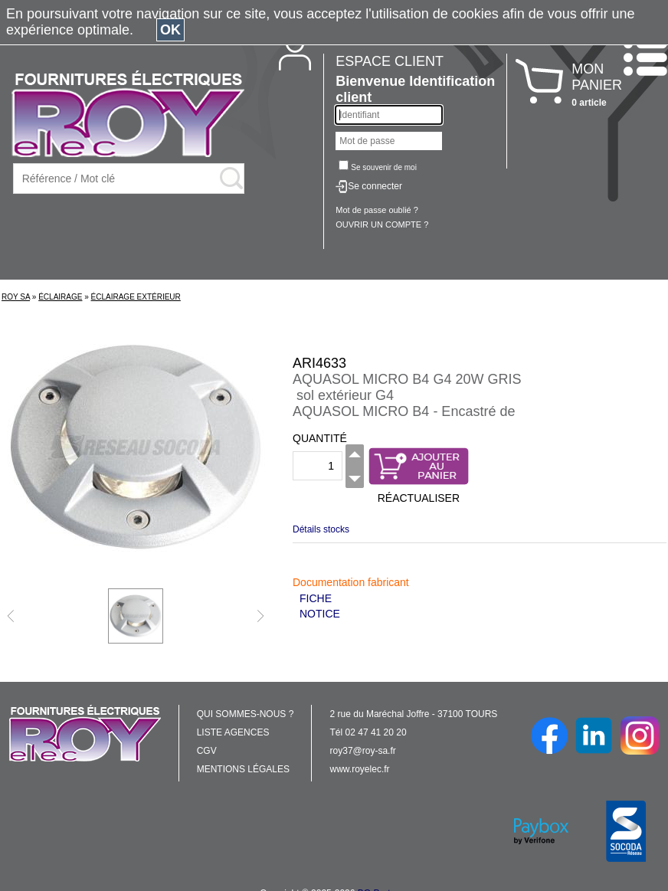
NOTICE (320, 614)
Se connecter (375, 186)
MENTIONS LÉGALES (243, 769)
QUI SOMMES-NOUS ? (245, 714)
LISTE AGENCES (233, 732)
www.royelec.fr (360, 769)
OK (170, 30)
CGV (207, 750)
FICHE (316, 598)
